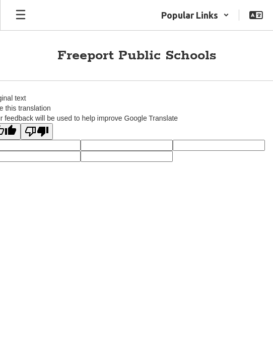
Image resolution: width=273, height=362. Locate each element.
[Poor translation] (37, 131)
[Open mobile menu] (21, 15)
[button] (195, 15)
